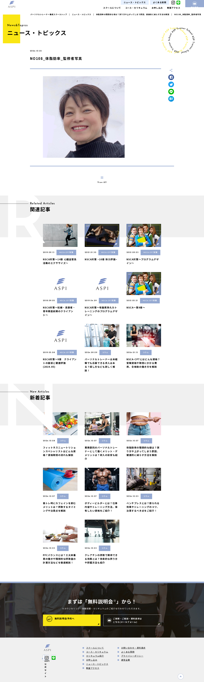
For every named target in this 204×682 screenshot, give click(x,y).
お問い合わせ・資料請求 (133, 647)
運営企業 (125, 659)
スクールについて (112, 7)
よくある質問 (159, 2)
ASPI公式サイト (57, 657)
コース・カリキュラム (136, 7)
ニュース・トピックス (135, 2)
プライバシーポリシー (132, 655)
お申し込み (157, 7)
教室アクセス (173, 7)
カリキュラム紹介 (95, 655)
